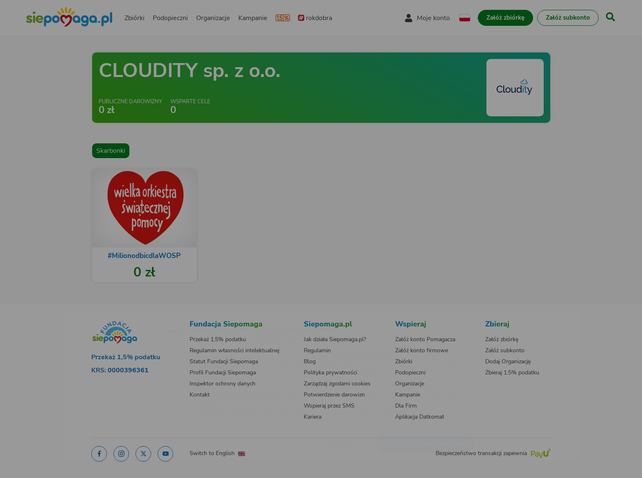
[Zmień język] (141, 316)
